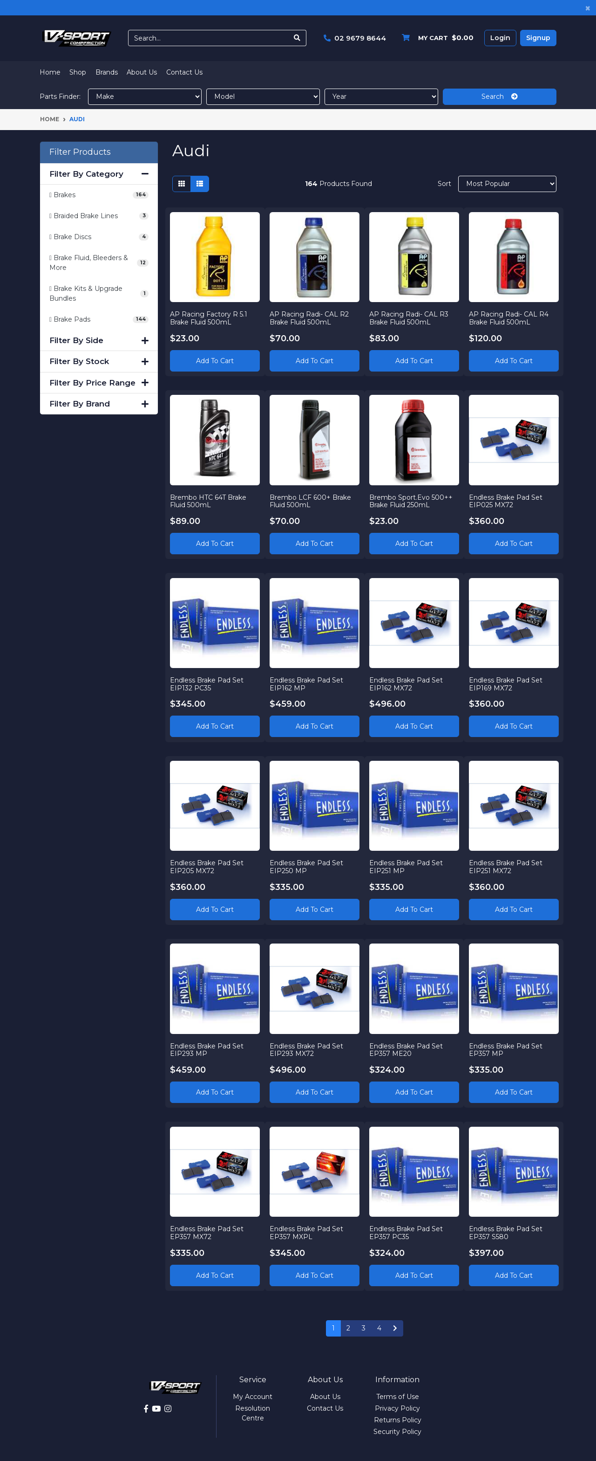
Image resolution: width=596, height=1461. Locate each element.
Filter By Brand (99, 403)
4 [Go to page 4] (379, 1328)
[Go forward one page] (395, 1328)
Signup (538, 38)
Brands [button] (106, 72)
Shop (77, 72)
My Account (252, 1396)
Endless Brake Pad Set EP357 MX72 (207, 1232)
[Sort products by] (507, 184)
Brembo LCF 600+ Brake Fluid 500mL (311, 501)
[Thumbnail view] (181, 184)
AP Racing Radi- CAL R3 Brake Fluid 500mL (409, 318)
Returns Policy (397, 1420)
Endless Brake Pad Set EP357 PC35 (406, 1232)
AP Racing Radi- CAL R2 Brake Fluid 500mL (309, 318)
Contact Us (184, 72)
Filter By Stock (99, 361)
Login (500, 38)
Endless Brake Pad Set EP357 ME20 (406, 1049)
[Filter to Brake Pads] (99, 319)
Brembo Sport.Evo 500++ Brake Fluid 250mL (411, 501)
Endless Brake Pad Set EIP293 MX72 (307, 1049)
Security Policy (397, 1431)
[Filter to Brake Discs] (99, 237)
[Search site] (297, 38)
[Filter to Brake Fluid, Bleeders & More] (99, 263)
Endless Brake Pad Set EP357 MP (505, 1049)
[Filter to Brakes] (99, 195)
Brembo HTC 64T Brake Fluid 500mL (208, 501)
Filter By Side (99, 340)
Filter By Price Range (99, 382)
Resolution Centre (252, 1413)
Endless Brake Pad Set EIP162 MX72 (406, 683)
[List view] (199, 184)
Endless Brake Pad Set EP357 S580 (505, 1232)
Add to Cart (215, 360)
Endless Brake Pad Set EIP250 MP (307, 867)
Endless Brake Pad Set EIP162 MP (307, 683)
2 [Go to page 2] (348, 1328)
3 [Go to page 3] (364, 1328)
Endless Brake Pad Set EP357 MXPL (307, 1232)
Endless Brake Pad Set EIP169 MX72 (505, 683)
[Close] (588, 8)
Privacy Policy (397, 1408)
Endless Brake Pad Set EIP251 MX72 (505, 867)
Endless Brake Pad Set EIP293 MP (207, 1049)
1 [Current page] (333, 1328)
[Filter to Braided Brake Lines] (99, 216)
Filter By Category (99, 174)
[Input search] (208, 38)
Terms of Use (397, 1396)
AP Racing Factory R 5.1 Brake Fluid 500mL (209, 318)
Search (499, 96)
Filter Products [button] (80, 152)
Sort (444, 183)
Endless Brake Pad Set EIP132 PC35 (207, 683)
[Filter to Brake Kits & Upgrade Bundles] (99, 293)
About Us (142, 72)
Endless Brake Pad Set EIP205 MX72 (207, 867)
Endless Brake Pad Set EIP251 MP (406, 867)
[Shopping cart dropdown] (435, 38)
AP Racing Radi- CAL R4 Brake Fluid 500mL (509, 318)
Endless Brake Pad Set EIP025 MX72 (505, 501)
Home (50, 72)
